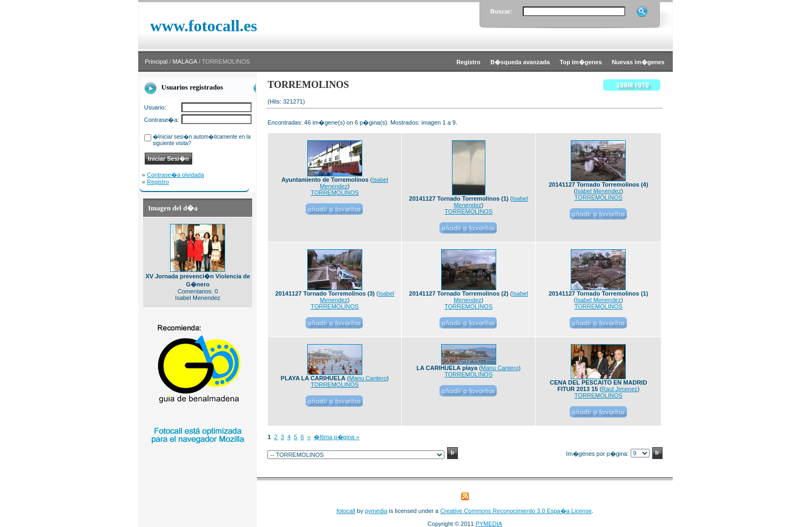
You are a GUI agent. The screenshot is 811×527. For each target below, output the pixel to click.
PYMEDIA (489, 524)
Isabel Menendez (598, 191)
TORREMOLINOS (334, 192)
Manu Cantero (368, 378)
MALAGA (185, 61)
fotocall (345, 511)
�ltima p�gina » (336, 437)
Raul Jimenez (620, 389)
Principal (156, 61)
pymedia (376, 511)
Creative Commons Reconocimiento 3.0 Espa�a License (516, 511)
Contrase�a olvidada (175, 175)
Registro (158, 182)
